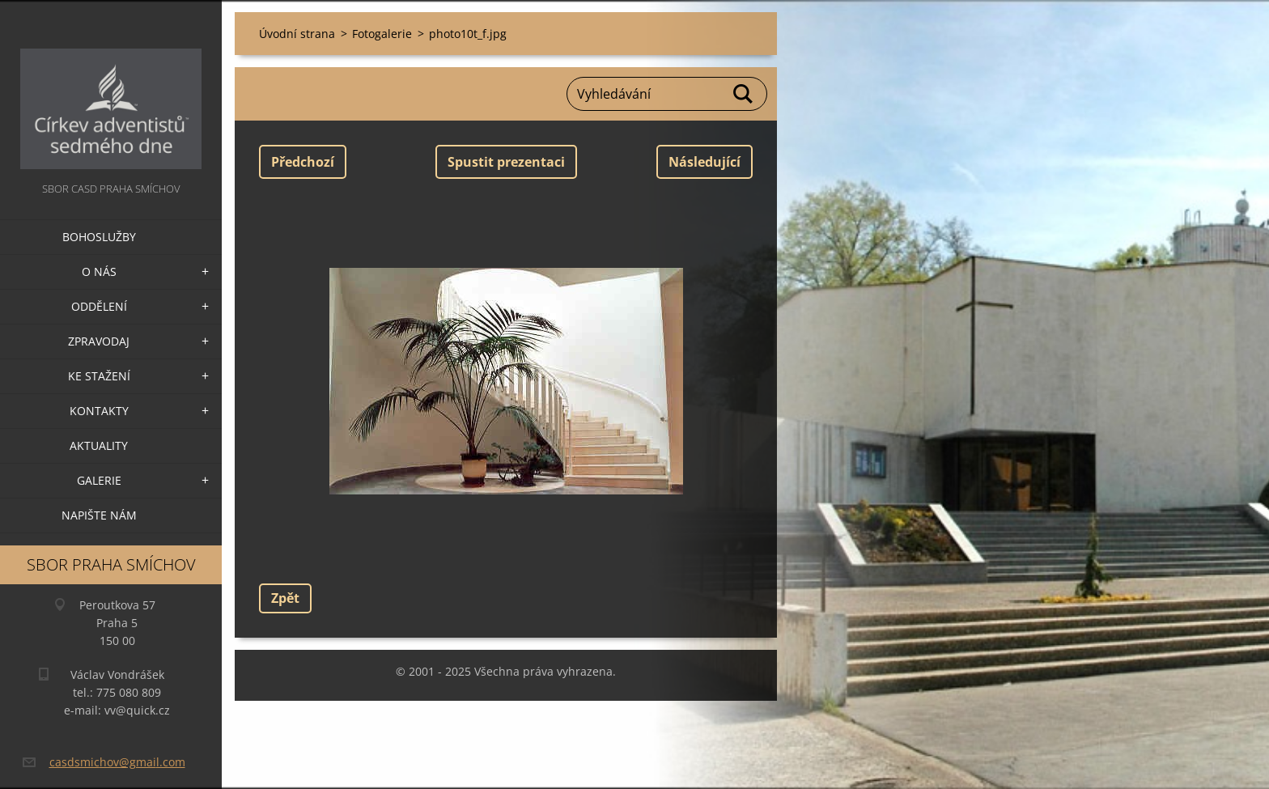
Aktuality (99, 445)
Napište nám (99, 515)
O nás (99, 271)
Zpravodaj (98, 341)
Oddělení (99, 306)
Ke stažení (99, 376)
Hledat (743, 94)
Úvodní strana (297, 33)
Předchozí (302, 162)
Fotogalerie (382, 33)
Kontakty (99, 410)
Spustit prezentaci (506, 162)
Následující (704, 162)
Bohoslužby (99, 236)
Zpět (285, 598)
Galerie (99, 480)
